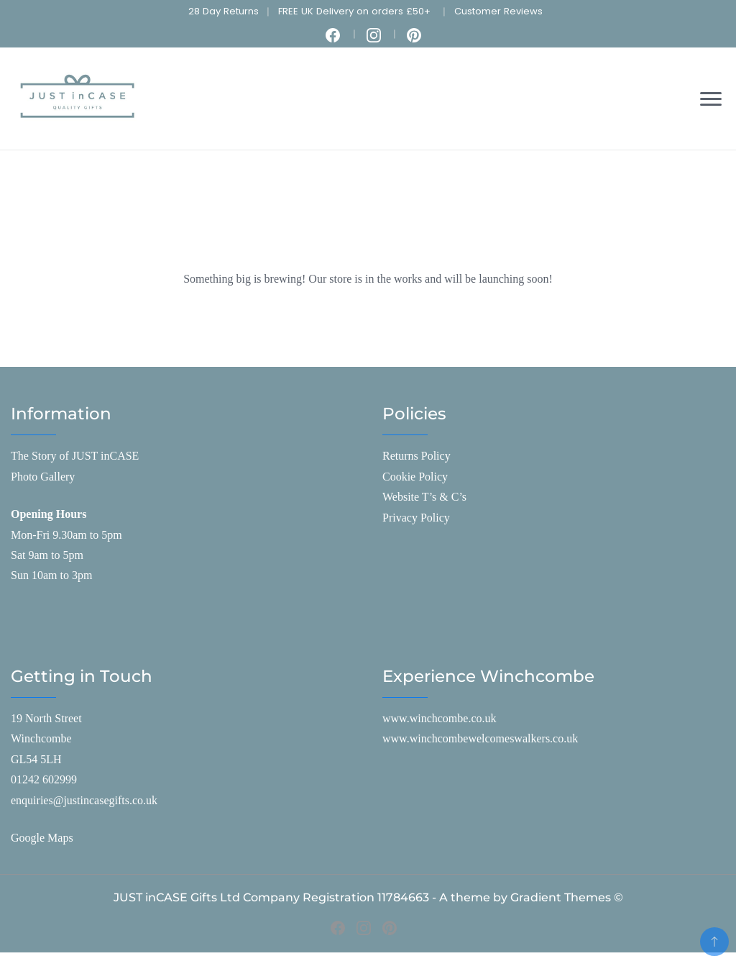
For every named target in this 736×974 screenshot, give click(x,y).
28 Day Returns (223, 11)
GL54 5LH (36, 759)
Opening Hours (48, 514)
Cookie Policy (415, 476)
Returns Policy (416, 456)
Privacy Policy (416, 517)
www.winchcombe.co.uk (439, 718)
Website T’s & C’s (424, 497)
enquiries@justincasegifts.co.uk (84, 800)
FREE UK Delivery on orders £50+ (354, 11)
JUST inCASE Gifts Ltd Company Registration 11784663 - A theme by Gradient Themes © (368, 897)
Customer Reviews (498, 11)
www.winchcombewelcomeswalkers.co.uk (480, 738)
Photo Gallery (43, 476)
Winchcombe (41, 738)
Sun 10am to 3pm (51, 575)
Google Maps (42, 838)
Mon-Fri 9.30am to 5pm (66, 535)
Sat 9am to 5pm (47, 555)
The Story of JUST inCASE (75, 456)
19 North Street (46, 718)
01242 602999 (44, 779)
